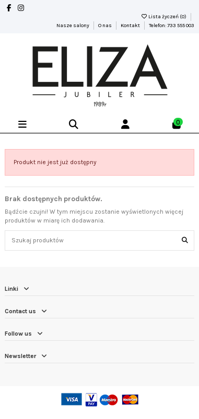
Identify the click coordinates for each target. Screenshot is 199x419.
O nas (105, 25)
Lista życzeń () (164, 17)
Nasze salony (73, 25)
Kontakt (131, 25)
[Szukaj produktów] (184, 240)
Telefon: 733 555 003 (171, 25)
